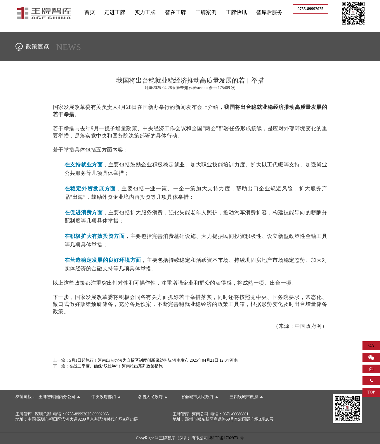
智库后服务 (269, 12)
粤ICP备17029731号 (226, 438)
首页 (89, 12)
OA (371, 345)
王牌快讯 (236, 12)
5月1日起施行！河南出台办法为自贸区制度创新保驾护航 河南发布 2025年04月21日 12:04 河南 (153, 360)
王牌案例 (205, 12)
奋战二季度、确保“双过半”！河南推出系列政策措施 (116, 366)
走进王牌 (114, 12)
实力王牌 (145, 12)
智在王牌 (175, 12)
